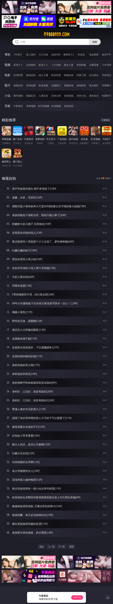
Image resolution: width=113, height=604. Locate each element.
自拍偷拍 (31, 64)
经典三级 (81, 75)
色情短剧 (68, 106)
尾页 (71, 546)
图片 (7, 85)
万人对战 (43, 54)
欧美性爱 (56, 75)
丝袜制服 (81, 64)
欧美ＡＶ (43, 64)
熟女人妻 (68, 64)
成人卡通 (43, 75)
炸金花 (81, 54)
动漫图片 (56, 85)
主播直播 (94, 64)
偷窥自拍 (18, 85)
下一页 (62, 546)
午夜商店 (18, 106)
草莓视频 (31, 106)
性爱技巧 (106, 95)
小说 (7, 96)
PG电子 (18, 54)
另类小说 (81, 95)
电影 (7, 75)
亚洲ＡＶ (18, 64)
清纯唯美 (81, 85)
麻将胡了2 (68, 54)
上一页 (51, 546)
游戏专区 (56, 54)
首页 (41, 546)
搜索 (94, 42)
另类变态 (106, 75)
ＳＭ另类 (106, 64)
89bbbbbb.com (56, 34)
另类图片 (106, 85)
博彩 (7, 54)
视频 (7, 65)
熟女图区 (94, 85)
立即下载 (77, 597)
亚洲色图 (31, 85)
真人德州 (31, 54)
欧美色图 (43, 85)
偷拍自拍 (31, 75)
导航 (7, 106)
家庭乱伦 (31, 95)
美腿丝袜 (68, 85)
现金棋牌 (94, 54)
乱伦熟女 (94, 75)
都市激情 (18, 95)
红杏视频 (56, 106)
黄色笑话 (94, 95)
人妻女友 (43, 95)
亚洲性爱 (18, 75)
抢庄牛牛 (106, 54)
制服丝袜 (68, 75)
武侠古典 (56, 95)
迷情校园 (68, 95)
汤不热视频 (43, 106)
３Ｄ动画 (56, 64)
